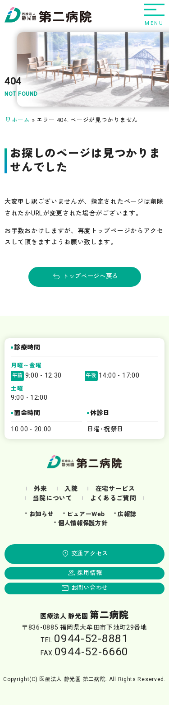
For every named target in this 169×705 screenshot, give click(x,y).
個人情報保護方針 (83, 523)
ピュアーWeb (86, 514)
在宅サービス (115, 489)
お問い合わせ (89, 588)
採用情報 (89, 573)
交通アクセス (89, 553)
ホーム (21, 120)
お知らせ (41, 514)
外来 (40, 489)
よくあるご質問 (113, 498)
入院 (71, 489)
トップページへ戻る (90, 276)
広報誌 (127, 514)
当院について (53, 498)
